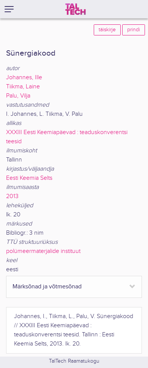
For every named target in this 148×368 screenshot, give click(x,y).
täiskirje (107, 30)
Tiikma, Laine (23, 86)
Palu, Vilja (18, 95)
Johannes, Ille (24, 77)
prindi (133, 30)
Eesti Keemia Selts (29, 178)
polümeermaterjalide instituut (43, 251)
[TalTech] (75, 9)
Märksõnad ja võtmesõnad (47, 286)
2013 (12, 196)
